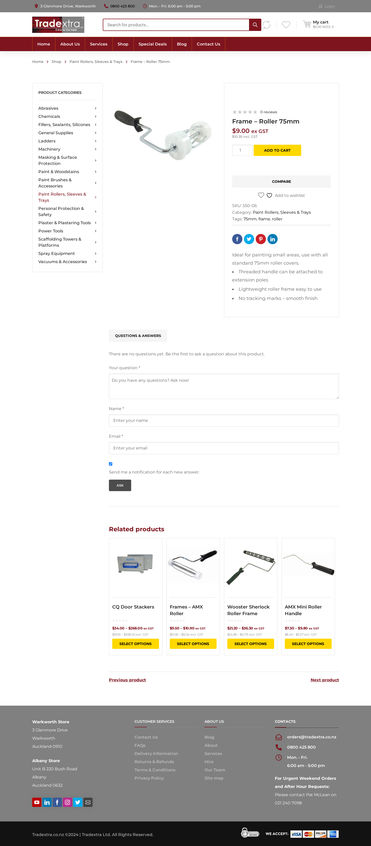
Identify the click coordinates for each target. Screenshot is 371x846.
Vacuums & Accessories (67, 262)
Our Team (215, 770)
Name (116, 408)
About (211, 745)
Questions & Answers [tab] (138, 335)
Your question (124, 367)
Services (213, 753)
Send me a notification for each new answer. (154, 472)
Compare (281, 181)
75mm (250, 219)
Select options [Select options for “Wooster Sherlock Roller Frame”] (250, 643)
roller (277, 219)
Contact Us (146, 737)
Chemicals (67, 116)
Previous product (127, 680)
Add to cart (277, 150)
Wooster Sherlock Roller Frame (248, 610)
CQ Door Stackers (133, 607)
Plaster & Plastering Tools (67, 223)
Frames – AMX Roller (186, 610)
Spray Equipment (67, 254)
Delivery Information (156, 753)
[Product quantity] (242, 150)
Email (116, 436)
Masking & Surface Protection (67, 160)
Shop (56, 61)
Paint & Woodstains (67, 172)
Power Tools (67, 231)
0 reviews (268, 112)
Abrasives (67, 108)
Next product (325, 680)
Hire (209, 761)
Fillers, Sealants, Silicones (67, 125)
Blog (209, 737)
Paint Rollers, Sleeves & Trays (96, 61)
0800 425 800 (122, 6)
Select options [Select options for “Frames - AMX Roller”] (193, 643)
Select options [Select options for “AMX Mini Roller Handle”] (308, 643)
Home (37, 61)
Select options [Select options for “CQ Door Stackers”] (135, 643)
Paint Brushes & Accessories (67, 182)
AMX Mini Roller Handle (303, 610)
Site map (214, 778)
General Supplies (67, 133)
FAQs (139, 745)
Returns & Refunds (154, 761)
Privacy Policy (149, 778)
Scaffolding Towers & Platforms (67, 242)
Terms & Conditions (154, 770)
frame (264, 219)
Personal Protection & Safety (67, 211)
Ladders (67, 141)
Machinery (67, 149)
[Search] (255, 25)
